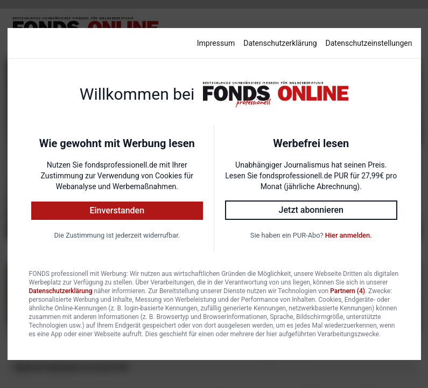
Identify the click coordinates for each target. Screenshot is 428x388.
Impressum (216, 43)
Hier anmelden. (348, 235)
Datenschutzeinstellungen (369, 43)
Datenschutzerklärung (280, 43)
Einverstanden (116, 210)
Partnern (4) (347, 291)
